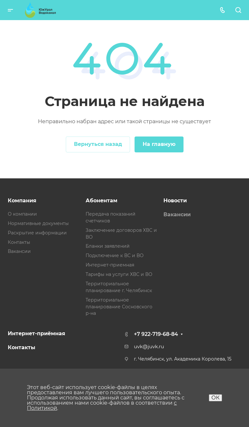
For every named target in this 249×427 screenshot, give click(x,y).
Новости (175, 200)
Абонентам (101, 200)
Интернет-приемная (110, 264)
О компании (22, 214)
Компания (22, 200)
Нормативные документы (38, 223)
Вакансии (19, 251)
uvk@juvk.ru (149, 347)
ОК (215, 398)
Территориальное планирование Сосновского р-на (119, 306)
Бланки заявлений (108, 246)
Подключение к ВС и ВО (115, 255)
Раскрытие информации (37, 232)
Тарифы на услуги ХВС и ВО (119, 274)
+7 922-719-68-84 (156, 334)
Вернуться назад (98, 144)
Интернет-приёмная (36, 333)
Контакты (19, 242)
